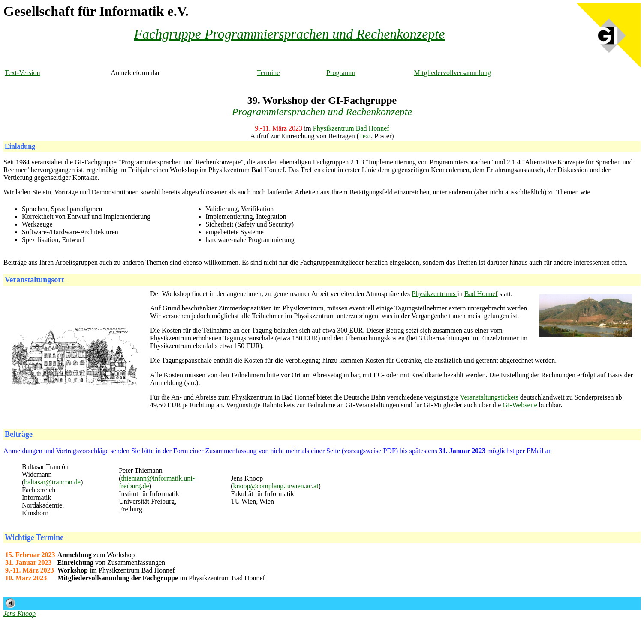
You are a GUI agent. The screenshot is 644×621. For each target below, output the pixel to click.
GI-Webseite (520, 405)
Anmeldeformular (135, 72)
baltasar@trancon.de (52, 482)
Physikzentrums (434, 293)
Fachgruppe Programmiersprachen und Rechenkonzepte (289, 34)
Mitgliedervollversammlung (452, 72)
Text (365, 136)
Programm (340, 72)
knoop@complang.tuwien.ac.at (275, 486)
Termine (268, 72)
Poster (382, 136)
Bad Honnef (481, 293)
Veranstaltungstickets (489, 397)
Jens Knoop (19, 613)
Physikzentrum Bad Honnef (351, 128)
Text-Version (22, 72)
